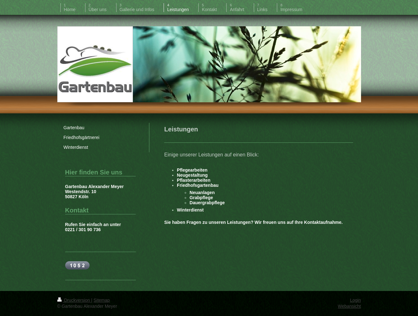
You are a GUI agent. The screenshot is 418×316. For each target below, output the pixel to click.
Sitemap (102, 300)
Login (355, 300)
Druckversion (74, 300)
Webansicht (349, 306)
